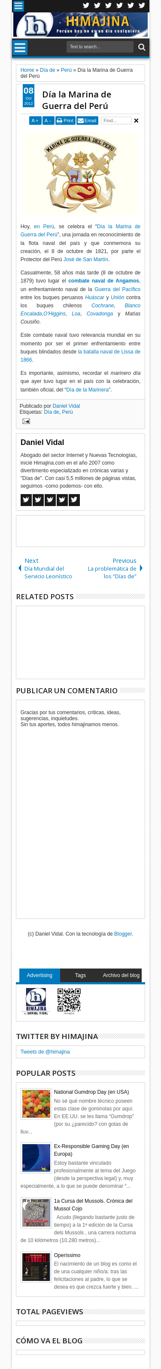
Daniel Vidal (66, 406)
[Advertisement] (88, 530)
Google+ (108, 6)
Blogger (123, 934)
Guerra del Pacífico (117, 289)
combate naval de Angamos (103, 281)
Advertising (39, 975)
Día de (51, 412)
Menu (18, 6)
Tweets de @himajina (45, 1052)
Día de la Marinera (87, 390)
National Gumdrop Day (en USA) (91, 1092)
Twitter (86, 6)
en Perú (44, 227)
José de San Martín (86, 259)
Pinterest (142, 6)
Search (141, 47)
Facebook (97, 6)
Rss (119, 6)
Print (68, 120)
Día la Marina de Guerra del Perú (76, 100)
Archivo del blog (121, 975)
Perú (67, 412)
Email (91, 120)
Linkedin (131, 6)
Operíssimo (67, 1255)
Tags (80, 975)
